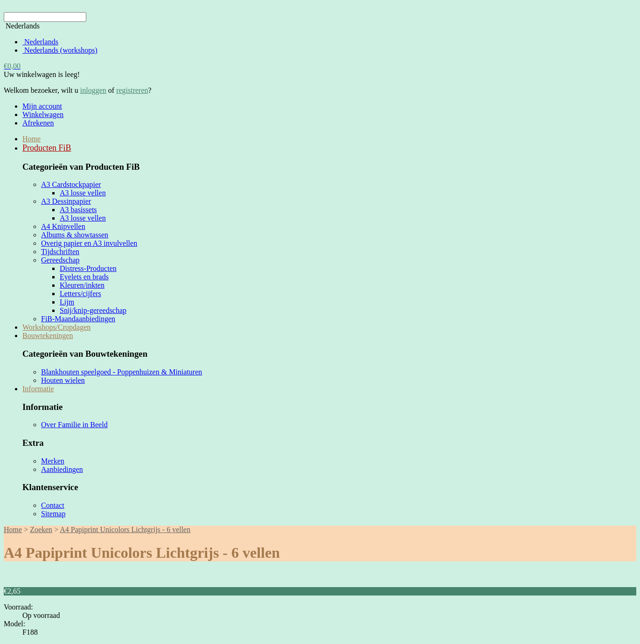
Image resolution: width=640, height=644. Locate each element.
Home (31, 139)
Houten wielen (63, 380)
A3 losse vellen (83, 193)
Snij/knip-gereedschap (93, 310)
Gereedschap (60, 260)
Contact (52, 505)
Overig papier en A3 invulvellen (89, 243)
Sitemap (53, 514)
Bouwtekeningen (47, 335)
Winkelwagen (42, 114)
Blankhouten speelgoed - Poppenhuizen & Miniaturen (121, 372)
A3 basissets (78, 210)
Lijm (67, 302)
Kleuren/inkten (82, 285)
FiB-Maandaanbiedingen (78, 319)
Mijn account (42, 106)
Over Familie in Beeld (74, 425)
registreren (132, 90)
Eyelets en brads (84, 277)
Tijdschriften (60, 252)
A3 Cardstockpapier (71, 184)
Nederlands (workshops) (59, 50)
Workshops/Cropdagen (56, 327)
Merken (52, 461)
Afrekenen (38, 123)
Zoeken (41, 529)
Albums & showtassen (74, 235)
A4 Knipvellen (63, 226)
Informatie (38, 389)
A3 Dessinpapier (66, 201)
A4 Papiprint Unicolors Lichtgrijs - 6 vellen (125, 529)
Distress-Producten (88, 268)
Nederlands (40, 42)
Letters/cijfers (80, 294)
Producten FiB (46, 147)
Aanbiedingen (62, 469)
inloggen (93, 90)
